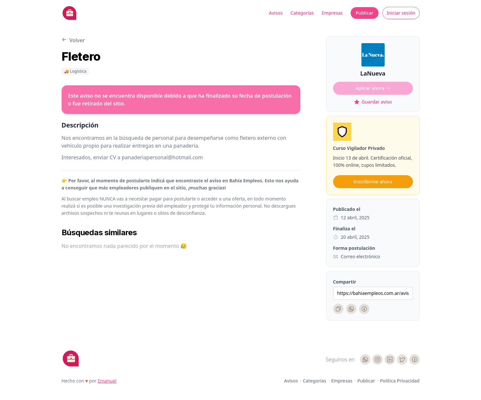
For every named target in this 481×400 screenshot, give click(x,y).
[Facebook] (364, 309)
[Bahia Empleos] (69, 13)
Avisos (276, 13)
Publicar (364, 13)
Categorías (302, 13)
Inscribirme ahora (373, 181)
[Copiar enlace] (338, 309)
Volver (73, 40)
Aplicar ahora (372, 88)
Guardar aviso (373, 102)
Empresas (332, 13)
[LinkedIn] (390, 359)
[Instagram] (377, 359)
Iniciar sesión (401, 13)
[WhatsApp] (351, 309)
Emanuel (107, 381)
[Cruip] (71, 358)
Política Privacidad (400, 381)
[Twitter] (402, 359)
